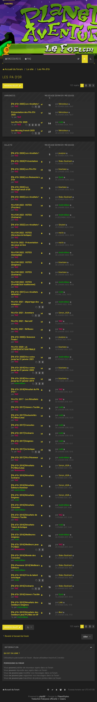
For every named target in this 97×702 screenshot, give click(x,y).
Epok (61, 177)
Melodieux (63, 104)
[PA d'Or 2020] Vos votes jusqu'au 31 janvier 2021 (23, 358)
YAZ (16, 106)
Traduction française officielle (44, 699)
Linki (61, 602)
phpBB (42, 696)
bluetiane (63, 169)
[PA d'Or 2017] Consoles (22, 425)
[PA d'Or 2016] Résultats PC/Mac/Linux (22, 466)
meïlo (61, 233)
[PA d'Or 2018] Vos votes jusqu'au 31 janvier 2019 (23, 379)
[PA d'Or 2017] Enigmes (22, 441)
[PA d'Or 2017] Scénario (22, 433)
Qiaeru (63, 699)
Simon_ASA (64, 313)
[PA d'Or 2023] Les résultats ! (25, 197)
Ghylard (62, 225)
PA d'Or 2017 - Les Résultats (24, 399)
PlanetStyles (63, 696)
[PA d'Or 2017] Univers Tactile (25, 407)
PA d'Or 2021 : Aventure (22, 313)
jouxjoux (62, 153)
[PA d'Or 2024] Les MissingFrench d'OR (20, 188)
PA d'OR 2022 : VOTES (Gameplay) (21, 253)
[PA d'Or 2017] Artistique (23, 449)
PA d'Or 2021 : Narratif (21, 321)
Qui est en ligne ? (12, 653)
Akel (61, 612)
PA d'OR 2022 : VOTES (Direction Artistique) (21, 234)
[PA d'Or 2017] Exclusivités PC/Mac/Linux (24, 416)
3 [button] (89, 85)
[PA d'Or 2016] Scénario (22, 586)
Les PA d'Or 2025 (19, 122)
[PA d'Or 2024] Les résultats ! (25, 153)
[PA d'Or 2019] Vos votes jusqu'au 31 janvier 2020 (23, 369)
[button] (93, 85)
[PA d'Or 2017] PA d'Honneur (24, 457)
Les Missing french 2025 (23, 130)
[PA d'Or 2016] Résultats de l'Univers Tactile (24, 516)
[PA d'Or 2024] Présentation (24, 161)
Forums (8, 3)
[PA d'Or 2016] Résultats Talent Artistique (22, 526)
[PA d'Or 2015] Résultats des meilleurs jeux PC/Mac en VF (24, 613)
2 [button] (86, 85)
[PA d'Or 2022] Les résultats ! (25, 225)
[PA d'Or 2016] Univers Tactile (25, 594)
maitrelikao (64, 205)
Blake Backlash (65, 161)
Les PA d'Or (12, 77)
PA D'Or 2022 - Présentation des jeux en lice (24, 243)
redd (61, 122)
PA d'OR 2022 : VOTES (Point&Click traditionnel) (23, 283)
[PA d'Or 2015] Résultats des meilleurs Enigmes (24, 603)
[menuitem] (28, 59)
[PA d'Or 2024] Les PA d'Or (23, 169)
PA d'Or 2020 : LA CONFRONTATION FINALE (23, 348)
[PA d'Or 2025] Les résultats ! (25, 104)
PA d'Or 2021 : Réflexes (22, 329)
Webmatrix (19, 470)
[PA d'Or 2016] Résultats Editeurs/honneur (22, 486)
